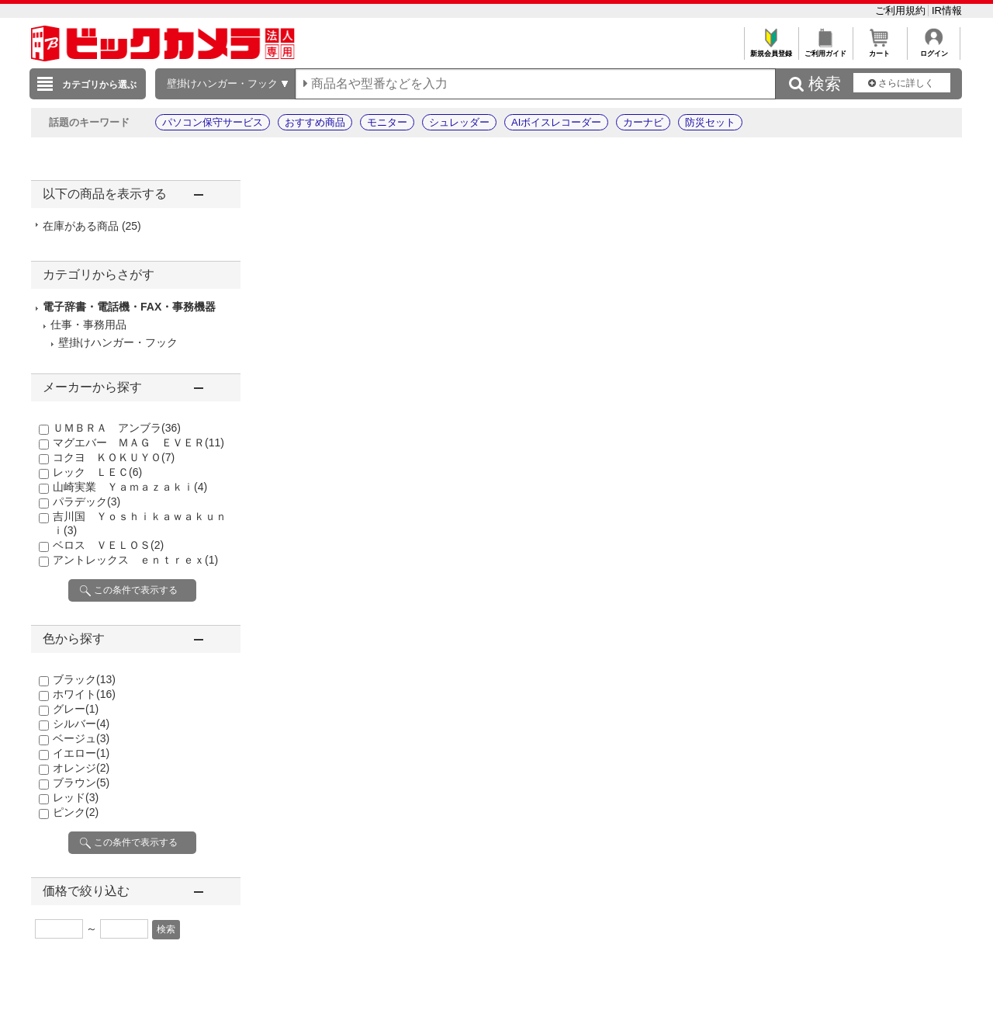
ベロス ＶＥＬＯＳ (108, 545)
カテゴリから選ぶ (99, 84)
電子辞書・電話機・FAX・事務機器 (129, 306)
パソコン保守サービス (212, 122)
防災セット (710, 122)
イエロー (81, 753)
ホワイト (84, 694)
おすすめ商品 (315, 122)
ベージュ (81, 738)
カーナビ (643, 122)
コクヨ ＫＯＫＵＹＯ (114, 457)
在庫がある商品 (92, 226)
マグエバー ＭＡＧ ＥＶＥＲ (138, 442)
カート (879, 49)
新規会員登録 (771, 49)
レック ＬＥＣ (97, 472)
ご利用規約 (902, 10)
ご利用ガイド (825, 49)
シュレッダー (459, 122)
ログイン (933, 49)
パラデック (86, 501)
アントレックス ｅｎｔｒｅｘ (135, 560)
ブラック (84, 679)
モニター (387, 122)
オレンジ (81, 768)
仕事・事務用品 (88, 324)
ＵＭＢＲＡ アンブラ (117, 428)
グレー (76, 709)
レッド (76, 797)
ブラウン (81, 782)
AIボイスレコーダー (556, 122)
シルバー (81, 723)
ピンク (76, 812)
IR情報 (947, 10)
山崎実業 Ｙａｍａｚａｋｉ (130, 487)
